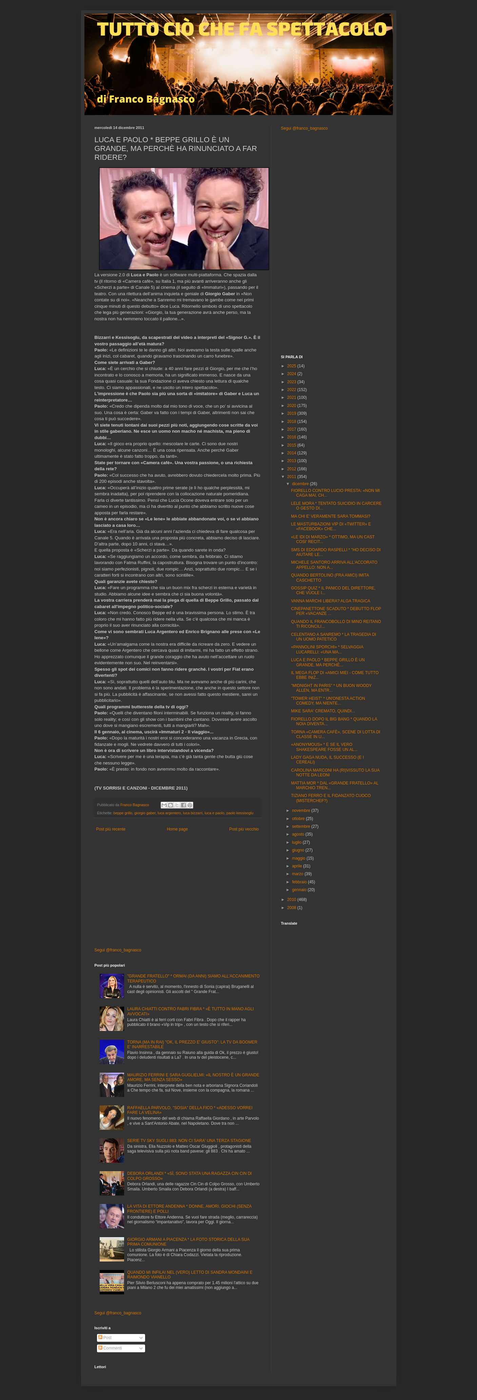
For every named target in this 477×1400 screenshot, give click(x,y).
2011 (292, 476)
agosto (298, 834)
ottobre (299, 818)
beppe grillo (123, 813)
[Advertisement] (178, 889)
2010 (292, 899)
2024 (292, 373)
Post (105, 1337)
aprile (297, 866)
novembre (301, 810)
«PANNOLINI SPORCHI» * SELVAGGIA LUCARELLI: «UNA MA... (327, 649)
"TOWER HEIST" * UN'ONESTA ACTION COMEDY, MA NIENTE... (328, 701)
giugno (298, 850)
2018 (292, 421)
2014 (292, 453)
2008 (292, 907)
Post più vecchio (244, 829)
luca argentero (169, 813)
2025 (292, 366)
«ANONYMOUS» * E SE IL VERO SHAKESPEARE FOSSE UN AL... (324, 747)
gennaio (299, 889)
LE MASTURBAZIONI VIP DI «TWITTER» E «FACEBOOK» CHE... (331, 526)
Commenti (110, 1348)
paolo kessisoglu (240, 813)
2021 (292, 397)
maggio (299, 858)
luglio (297, 842)
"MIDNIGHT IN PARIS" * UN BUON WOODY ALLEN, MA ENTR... (331, 688)
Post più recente (111, 829)
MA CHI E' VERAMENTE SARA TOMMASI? (330, 516)
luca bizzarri (193, 813)
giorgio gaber (144, 813)
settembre (301, 826)
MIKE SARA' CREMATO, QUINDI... (323, 711)
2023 (292, 382)
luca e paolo (214, 813)
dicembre (301, 483)
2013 (292, 460)
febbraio (300, 882)
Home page (177, 829)
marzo (298, 873)
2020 (292, 405)
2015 (292, 445)
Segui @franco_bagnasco (118, 950)
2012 (292, 469)
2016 (292, 437)
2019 (292, 413)
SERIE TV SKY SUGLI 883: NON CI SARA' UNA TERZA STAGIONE (189, 1140)
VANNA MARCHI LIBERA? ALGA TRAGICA (330, 601)
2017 (292, 429)
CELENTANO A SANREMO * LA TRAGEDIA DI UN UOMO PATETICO (333, 637)
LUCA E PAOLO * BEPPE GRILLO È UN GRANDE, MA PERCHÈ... (327, 662)
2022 (292, 389)
